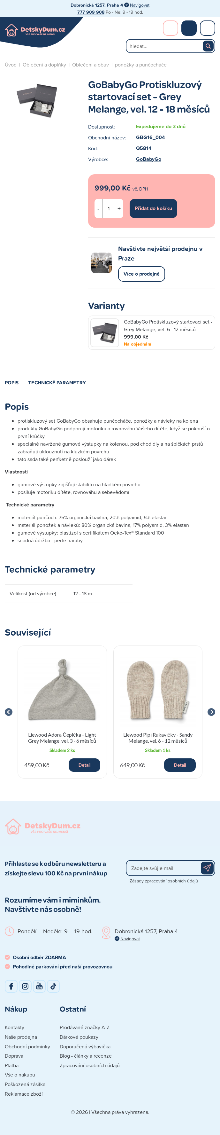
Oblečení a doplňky (44, 64)
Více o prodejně (142, 274)
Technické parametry (57, 382)
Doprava (14, 1055)
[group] (62, 712)
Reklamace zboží (24, 1093)
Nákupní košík (189, 28)
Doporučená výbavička (85, 1046)
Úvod (11, 64)
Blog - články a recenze (86, 1055)
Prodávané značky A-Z (85, 1027)
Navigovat (139, 5)
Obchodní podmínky (27, 1046)
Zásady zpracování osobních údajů (164, 881)
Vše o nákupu (20, 1074)
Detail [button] (84, 765)
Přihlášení (170, 28)
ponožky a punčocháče (141, 64)
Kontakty (14, 1027)
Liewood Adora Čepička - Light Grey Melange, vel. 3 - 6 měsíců (62, 738)
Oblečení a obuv (90, 64)
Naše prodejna (21, 1036)
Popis (12, 382)
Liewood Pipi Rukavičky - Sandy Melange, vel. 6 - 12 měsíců (158, 738)
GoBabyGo (148, 159)
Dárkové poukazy (79, 1036)
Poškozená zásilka (25, 1084)
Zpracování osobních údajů (90, 1065)
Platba (12, 1065)
